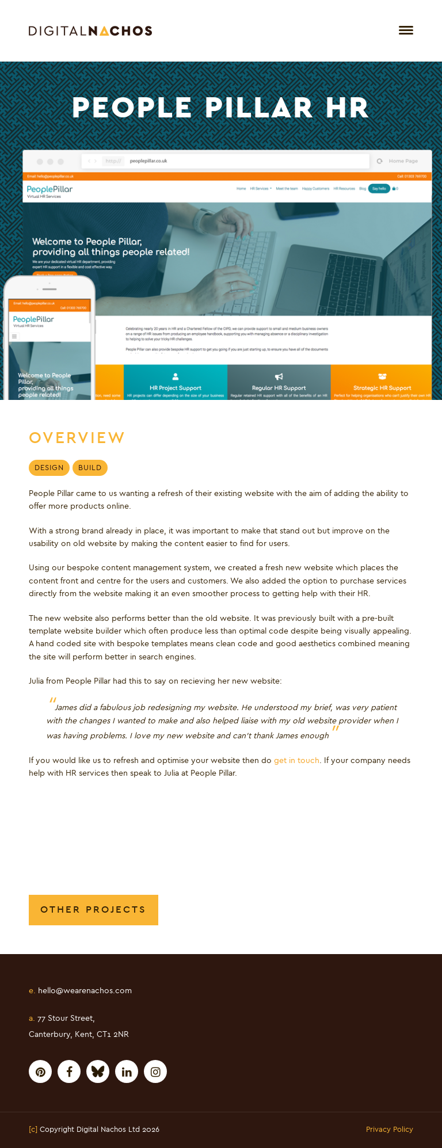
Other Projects (93, 909)
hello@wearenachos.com (80, 991)
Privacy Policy (389, 1130)
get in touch (296, 761)
